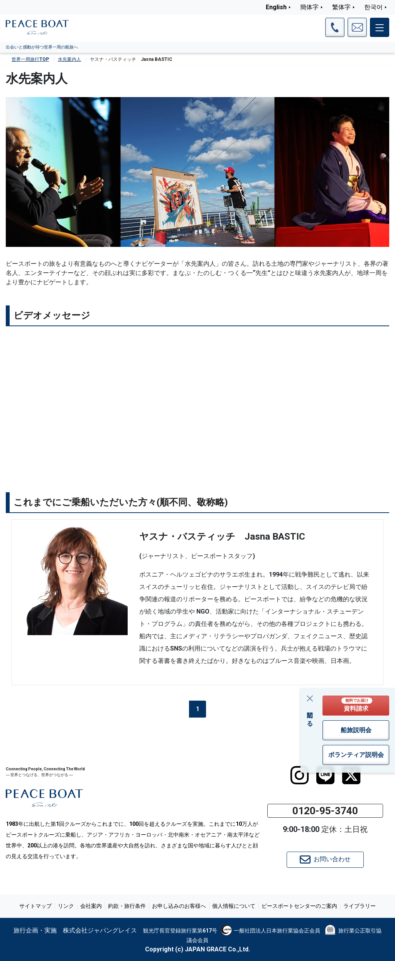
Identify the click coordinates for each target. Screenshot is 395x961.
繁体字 (341, 7)
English (276, 7)
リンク (66, 906)
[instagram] (299, 775)
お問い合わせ (325, 859)
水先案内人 (69, 59)
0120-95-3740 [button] (325, 811)
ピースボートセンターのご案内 (299, 906)
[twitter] (351, 775)
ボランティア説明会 (356, 754)
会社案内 (91, 906)
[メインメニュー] (379, 27)
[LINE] (325, 775)
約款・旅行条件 (127, 906)
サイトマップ (35, 906)
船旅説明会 (356, 730)
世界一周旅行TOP (30, 59)
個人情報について (233, 906)
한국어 (373, 7)
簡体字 (309, 7)
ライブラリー (359, 906)
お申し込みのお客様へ (179, 906)
